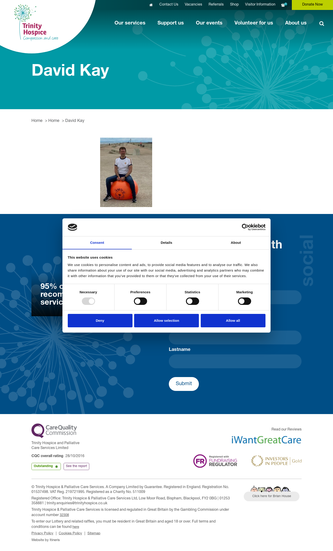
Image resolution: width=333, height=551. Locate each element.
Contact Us (168, 5)
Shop (234, 5)
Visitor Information (260, 5)
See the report (76, 466)
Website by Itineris (46, 539)
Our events (209, 23)
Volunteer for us (253, 23)
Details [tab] (166, 242)
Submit (184, 384)
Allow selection (166, 320)
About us (296, 23)
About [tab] (236, 242)
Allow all (233, 320)
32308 (65, 515)
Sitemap (97, 533)
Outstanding (43, 466)
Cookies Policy (72, 533)
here (76, 526)
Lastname (179, 350)
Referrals (216, 5)
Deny (100, 320)
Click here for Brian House (273, 497)
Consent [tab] (97, 242)
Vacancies (193, 5)
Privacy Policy (43, 533)
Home (37, 121)
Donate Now (312, 5)
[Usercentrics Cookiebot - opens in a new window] (245, 227)
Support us (170, 23)
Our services (129, 23)
